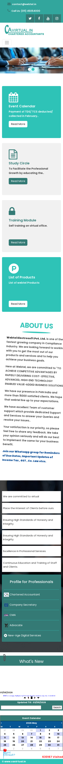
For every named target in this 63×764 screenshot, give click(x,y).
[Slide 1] (29, 69)
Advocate (13, 625)
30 (31, 730)
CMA (10, 615)
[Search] (21, 707)
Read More (18, 124)
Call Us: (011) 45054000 (23, 11)
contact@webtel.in (21, 4)
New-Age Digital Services (22, 636)
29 (22, 730)
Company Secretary (20, 605)
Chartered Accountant (22, 594)
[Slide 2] (33, 69)
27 (5, 730)
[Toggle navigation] (7, 42)
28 (13, 730)
